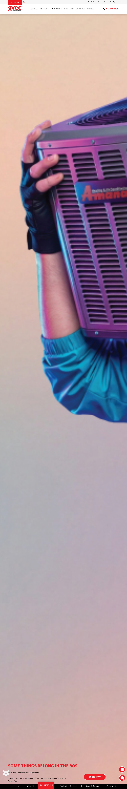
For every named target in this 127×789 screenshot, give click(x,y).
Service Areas (69, 8)
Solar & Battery (92, 786)
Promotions (56, 8)
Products (44, 8)
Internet (30, 786)
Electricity (14, 786)
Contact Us (91, 8)
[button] (24, 1)
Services (34, 8)
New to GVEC (92, 2)
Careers (100, 2)
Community (111, 786)
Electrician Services (68, 786)
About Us (80, 8)
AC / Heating (15, 2)
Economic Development (111, 2)
